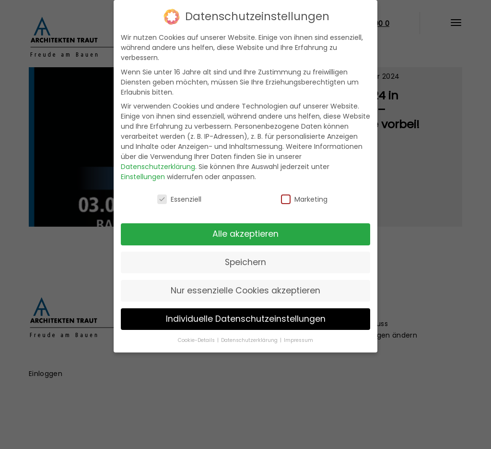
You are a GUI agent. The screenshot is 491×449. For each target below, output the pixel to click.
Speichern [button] (245, 262)
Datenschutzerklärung (158, 166)
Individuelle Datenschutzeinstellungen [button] (246, 319)
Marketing (304, 199)
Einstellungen (143, 177)
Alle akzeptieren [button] (245, 234)
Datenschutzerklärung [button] (250, 340)
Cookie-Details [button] (197, 340)
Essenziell (179, 199)
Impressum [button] (298, 340)
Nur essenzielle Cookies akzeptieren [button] (245, 290)
